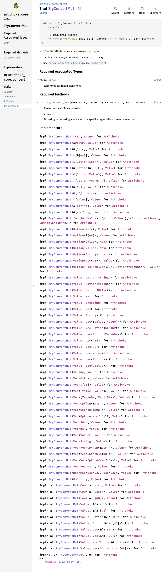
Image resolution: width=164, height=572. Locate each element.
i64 (79, 187)
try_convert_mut (65, 38)
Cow (83, 485)
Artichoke (111, 136)
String (82, 206)
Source (44, 12)
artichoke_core (48, 3)
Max (102, 241)
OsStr (79, 143)
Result (122, 38)
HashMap (92, 267)
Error (60, 27)
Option (82, 161)
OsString (80, 479)
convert (62, 3)
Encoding (59, 223)
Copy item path (79, 8)
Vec (91, 180)
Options (150, 218)
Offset (103, 290)
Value (88, 136)
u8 (82, 155)
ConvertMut (65, 561)
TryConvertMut (59, 136)
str (77, 136)
